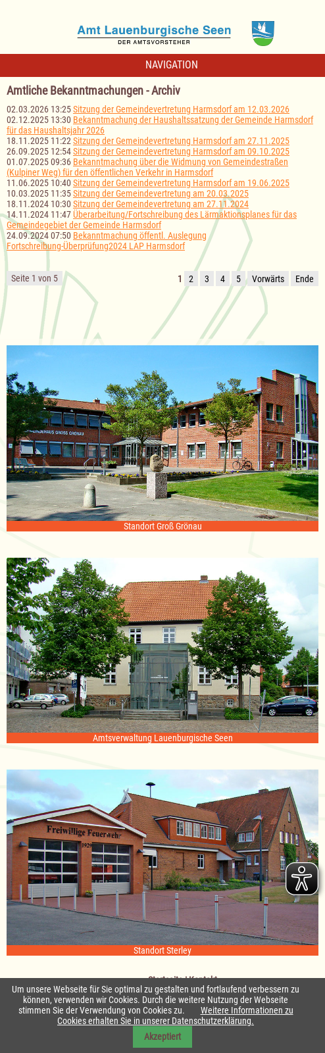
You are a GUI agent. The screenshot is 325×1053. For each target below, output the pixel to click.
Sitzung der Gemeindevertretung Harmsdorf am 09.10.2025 (181, 151)
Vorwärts (268, 279)
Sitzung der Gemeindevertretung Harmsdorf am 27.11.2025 (181, 140)
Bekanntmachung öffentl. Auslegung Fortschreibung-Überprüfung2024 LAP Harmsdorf (107, 240)
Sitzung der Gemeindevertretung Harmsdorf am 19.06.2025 (181, 183)
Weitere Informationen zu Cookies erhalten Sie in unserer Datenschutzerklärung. (175, 1015)
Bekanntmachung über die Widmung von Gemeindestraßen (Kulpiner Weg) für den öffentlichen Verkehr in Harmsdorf (147, 167)
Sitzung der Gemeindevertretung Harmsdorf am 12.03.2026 (181, 109)
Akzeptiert (162, 1036)
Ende (304, 279)
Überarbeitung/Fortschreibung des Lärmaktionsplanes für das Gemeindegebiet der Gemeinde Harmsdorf (152, 219)
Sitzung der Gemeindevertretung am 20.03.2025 (161, 193)
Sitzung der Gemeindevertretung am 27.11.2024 (161, 204)
